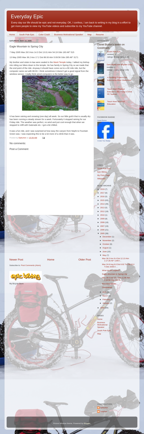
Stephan (103, 411)
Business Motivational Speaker (68, 34)
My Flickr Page (103, 175)
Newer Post (16, 259)
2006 (102, 230)
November (107, 240)
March (105, 296)
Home (12, 34)
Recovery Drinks (109, 284)
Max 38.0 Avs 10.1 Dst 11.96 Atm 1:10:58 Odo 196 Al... (116, 279)
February (107, 299)
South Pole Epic (26, 34)
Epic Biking (102, 172)
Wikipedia (101, 179)
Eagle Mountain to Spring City (114, 274)
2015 (102, 200)
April (105, 292)
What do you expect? (111, 270)
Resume (100, 34)
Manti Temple (59, 62)
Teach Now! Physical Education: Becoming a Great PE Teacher (119, 91)
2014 (102, 204)
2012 (102, 211)
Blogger (87, 423)
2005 (102, 233)
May (105, 255)
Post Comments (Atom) (31, 265)
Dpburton (104, 408)
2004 (102, 308)
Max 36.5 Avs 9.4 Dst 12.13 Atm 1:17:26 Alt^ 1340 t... (115, 259)
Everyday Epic (27, 16)
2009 (102, 219)
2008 (102, 222)
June (105, 252)
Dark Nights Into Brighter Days (119, 65)
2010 (102, 215)
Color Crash (44, 34)
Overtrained (107, 287)
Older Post (84, 259)
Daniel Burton (102, 120)
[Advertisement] (50, 236)
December (107, 237)
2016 (102, 196)
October (106, 244)
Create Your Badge (103, 141)
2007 (102, 226)
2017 (102, 193)
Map (89, 34)
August (106, 248)
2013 (102, 208)
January (106, 303)
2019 (102, 189)
